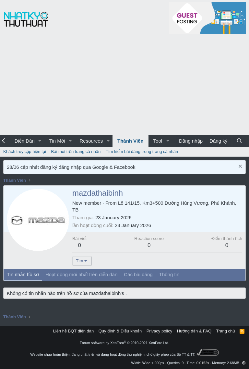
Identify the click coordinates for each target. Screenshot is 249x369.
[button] (39, 141)
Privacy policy (159, 331)
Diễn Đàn (25, 141)
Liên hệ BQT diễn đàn (73, 331)
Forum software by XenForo (124, 343)
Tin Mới (57, 141)
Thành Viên (130, 141)
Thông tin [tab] (169, 274)
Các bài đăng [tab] (138, 274)
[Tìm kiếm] (239, 141)
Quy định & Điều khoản (120, 331)
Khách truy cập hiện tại (24, 151)
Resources (91, 141)
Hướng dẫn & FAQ (194, 331)
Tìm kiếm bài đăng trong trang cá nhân (142, 151)
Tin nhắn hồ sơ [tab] (23, 274)
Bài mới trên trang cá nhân (76, 151)
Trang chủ (225, 331)
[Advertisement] (124, 86)
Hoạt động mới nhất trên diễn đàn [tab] (81, 274)
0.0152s (202, 363)
